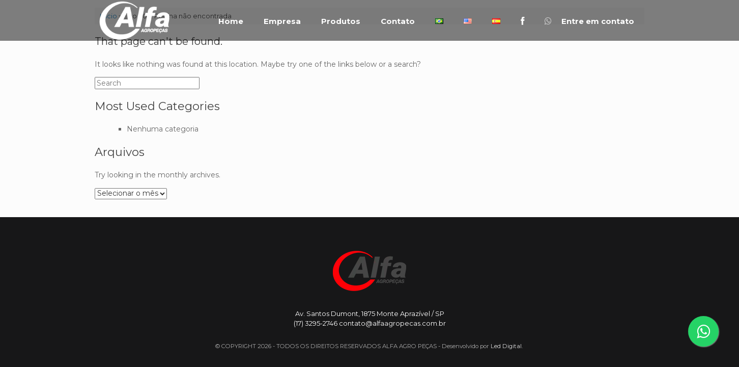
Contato (398, 21)
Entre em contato (589, 21)
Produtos (340, 21)
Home (230, 21)
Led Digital (506, 346)
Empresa (282, 21)
